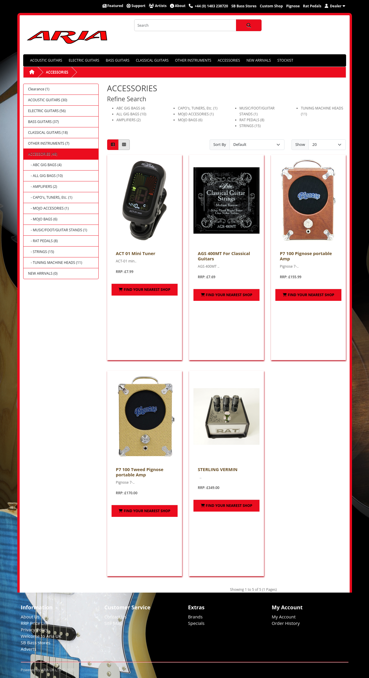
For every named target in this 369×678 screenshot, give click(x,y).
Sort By (219, 144)
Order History (286, 623)
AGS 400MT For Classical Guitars (224, 256)
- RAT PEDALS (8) (43, 240)
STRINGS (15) (250, 125)
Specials (196, 623)
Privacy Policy (34, 630)
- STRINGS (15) (41, 251)
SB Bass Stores (244, 6)
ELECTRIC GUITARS (84, 60)
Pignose (293, 6)
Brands (195, 617)
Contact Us (116, 617)
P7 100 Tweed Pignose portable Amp (140, 472)
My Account (284, 617)
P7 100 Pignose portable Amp (306, 256)
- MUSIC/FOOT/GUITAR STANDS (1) (57, 229)
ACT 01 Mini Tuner (136, 253)
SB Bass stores (35, 642)
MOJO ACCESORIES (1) (196, 114)
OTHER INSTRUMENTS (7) (48, 143)
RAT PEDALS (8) (252, 119)
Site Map (113, 623)
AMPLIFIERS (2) (129, 119)
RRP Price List (34, 623)
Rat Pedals (312, 6)
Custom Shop (271, 6)
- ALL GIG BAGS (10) (45, 175)
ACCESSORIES (229, 60)
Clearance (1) (38, 89)
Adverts (28, 649)
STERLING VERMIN (217, 469)
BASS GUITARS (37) (43, 121)
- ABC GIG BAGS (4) (45, 164)
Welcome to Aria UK (41, 636)
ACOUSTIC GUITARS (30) (47, 99)
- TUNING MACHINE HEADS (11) (55, 262)
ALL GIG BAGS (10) (131, 114)
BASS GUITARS (117, 60)
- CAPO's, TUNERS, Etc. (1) (50, 197)
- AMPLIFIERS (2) (42, 186)
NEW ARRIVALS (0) (43, 273)
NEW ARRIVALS (259, 60)
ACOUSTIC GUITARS (46, 60)
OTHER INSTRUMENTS (193, 60)
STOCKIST (285, 60)
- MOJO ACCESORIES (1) (48, 208)
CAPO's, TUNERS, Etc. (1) (197, 108)
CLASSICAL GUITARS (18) (48, 132)
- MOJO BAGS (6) (43, 219)
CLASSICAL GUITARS (152, 60)
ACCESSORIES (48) (43, 153)
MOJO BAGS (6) (190, 119)
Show (300, 144)
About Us (30, 617)
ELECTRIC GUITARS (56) (47, 110)
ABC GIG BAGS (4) (131, 108)
